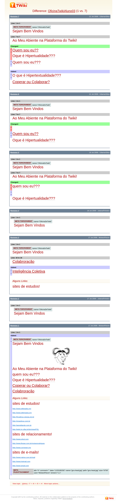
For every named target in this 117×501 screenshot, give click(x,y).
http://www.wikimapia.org (22, 413)
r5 (37, 484)
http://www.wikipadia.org (21, 409)
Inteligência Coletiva (28, 271)
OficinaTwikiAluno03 (61, 11)
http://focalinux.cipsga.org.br (23, 417)
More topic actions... (52, 484)
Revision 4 (14, 211)
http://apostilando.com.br (21, 425)
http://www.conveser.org (21, 448)
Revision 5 (14, 152)
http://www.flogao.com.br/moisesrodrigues (28, 443)
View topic (16, 484)
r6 (33, 484)
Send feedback (67, 498)
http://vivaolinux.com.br (21, 421)
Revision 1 (14, 326)
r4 (41, 484)
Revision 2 (14, 299)
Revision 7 (14, 16)
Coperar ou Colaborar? (31, 82)
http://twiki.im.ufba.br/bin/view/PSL (25, 429)
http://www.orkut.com (20, 439)
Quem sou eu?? (25, 50)
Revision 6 (14, 94)
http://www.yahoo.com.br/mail (23, 457)
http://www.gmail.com (20, 466)
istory (24, 484)
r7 (29, 484)
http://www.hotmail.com (21, 461)
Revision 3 (14, 237)
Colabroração (23, 261)
